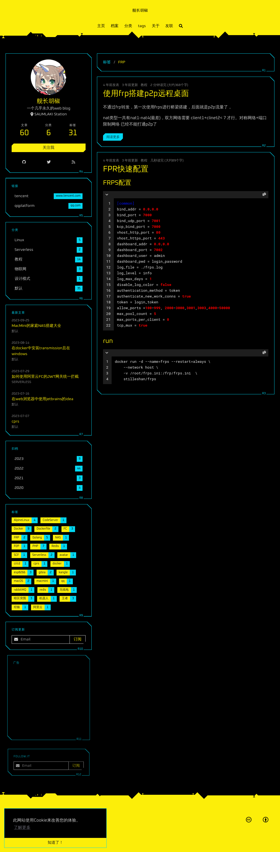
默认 (15, 331)
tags (142, 26)
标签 (107, 62)
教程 (144, 85)
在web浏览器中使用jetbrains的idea (42, 399)
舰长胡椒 (140, 10)
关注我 (48, 148)
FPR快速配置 (125, 169)
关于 (156, 26)
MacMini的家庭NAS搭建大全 (36, 326)
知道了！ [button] (55, 843)
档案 (115, 26)
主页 (101, 26)
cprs (15, 421)
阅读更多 (113, 137)
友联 (169, 26)
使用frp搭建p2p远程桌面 (146, 94)
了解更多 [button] (22, 827)
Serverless (21, 382)
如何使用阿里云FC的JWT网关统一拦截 (45, 377)
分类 (128, 26)
